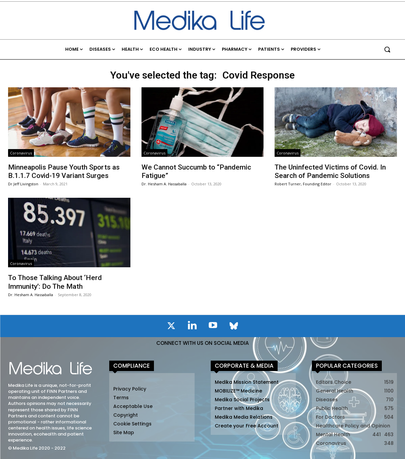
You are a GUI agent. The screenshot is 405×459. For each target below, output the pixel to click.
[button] (387, 49)
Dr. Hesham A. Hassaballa (164, 183)
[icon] (171, 327)
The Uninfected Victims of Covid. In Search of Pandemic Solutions (330, 171)
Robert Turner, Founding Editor (303, 183)
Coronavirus (21, 152)
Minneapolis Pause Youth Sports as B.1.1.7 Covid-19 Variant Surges (64, 171)
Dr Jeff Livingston (23, 183)
